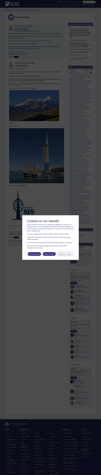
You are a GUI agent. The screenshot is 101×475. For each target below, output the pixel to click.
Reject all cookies (49, 254)
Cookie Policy (36, 231)
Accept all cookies (34, 254)
